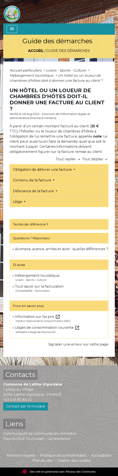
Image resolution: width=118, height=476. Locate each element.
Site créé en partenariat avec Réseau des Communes (59, 471)
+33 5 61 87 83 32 (17, 400)
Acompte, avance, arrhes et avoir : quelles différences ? (61, 249)
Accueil (36, 51)
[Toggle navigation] (12, 29)
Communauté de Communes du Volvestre (39, 434)
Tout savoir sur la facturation (39, 286)
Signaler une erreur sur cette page (78, 344)
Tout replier (69, 159)
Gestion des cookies (74, 461)
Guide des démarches (68, 51)
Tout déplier (95, 159)
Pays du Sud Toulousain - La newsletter (37, 439)
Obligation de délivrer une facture (43, 170)
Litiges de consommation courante (47, 327)
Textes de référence (29, 224)
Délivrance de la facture (34, 191)
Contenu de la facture (32, 180)
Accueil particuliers (26, 70)
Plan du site (42, 461)
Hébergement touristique (32, 75)
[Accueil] (11, 11)
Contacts (20, 374)
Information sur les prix (37, 317)
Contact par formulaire (25, 406)
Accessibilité (101, 455)
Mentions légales (21, 455)
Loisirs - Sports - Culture (66, 70)
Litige (18, 202)
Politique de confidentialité (63, 455)
